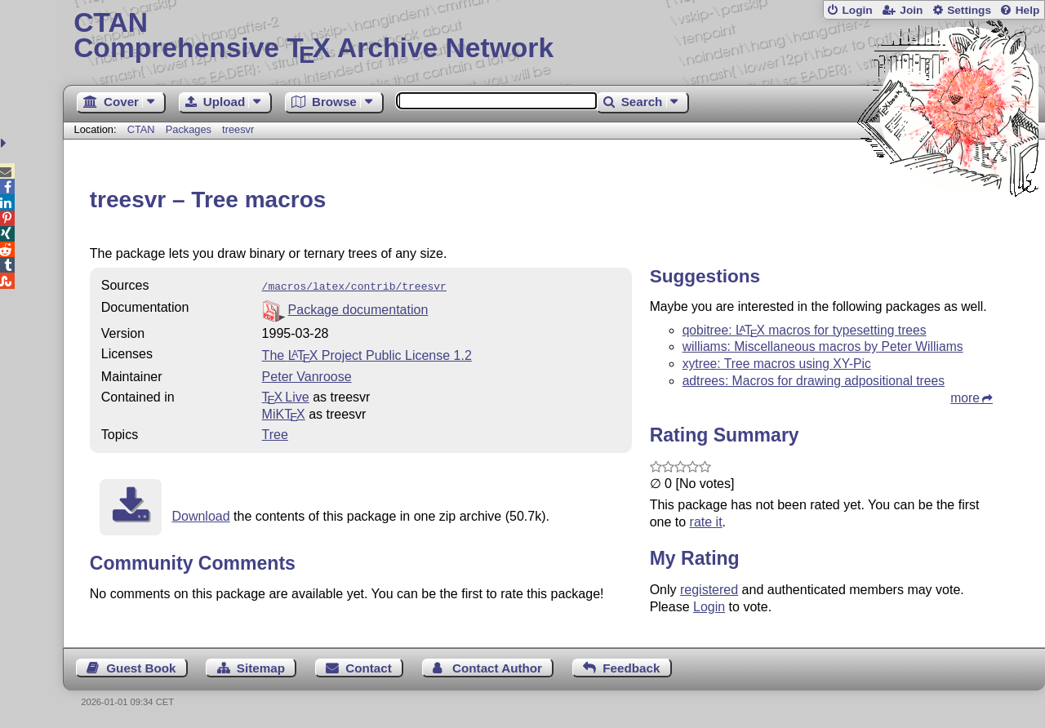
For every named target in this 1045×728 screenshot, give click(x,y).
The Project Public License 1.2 (367, 354)
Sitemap (261, 668)
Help (1028, 10)
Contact (368, 668)
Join (911, 10)
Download (200, 515)
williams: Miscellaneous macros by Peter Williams (823, 346)
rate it (706, 522)
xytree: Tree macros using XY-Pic (777, 364)
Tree (275, 433)
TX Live (285, 395)
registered (709, 590)
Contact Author (497, 668)
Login (857, 10)
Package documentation (358, 308)
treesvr (238, 129)
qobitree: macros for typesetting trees (805, 330)
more (965, 398)
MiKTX (283, 412)
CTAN (141, 129)
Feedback (631, 668)
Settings (969, 10)
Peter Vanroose (307, 375)
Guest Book (141, 668)
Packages (190, 129)
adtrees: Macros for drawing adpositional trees (814, 381)
